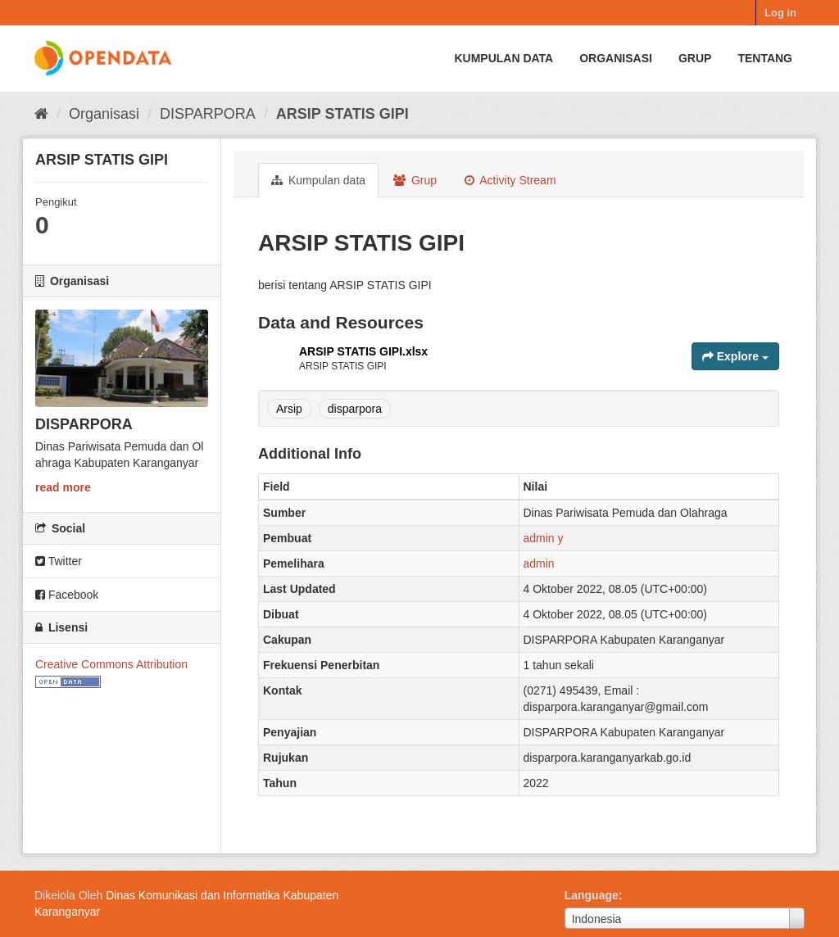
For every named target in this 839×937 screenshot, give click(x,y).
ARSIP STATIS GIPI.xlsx (363, 351)
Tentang (764, 58)
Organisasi (615, 58)
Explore (735, 356)
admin (539, 563)
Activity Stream (510, 180)
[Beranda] (41, 114)
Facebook (66, 594)
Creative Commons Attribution (111, 664)
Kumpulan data (503, 58)
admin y (544, 538)
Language (592, 895)
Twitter (58, 561)
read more (63, 487)
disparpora (355, 408)
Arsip (289, 408)
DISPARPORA (208, 114)
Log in (780, 13)
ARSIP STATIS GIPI (342, 114)
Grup (694, 58)
